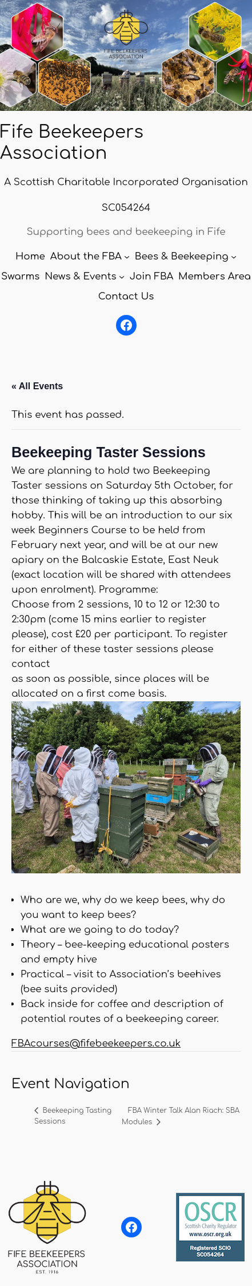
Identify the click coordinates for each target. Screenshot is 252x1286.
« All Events (37, 386)
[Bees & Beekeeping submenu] (234, 256)
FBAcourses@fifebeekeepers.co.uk (96, 1043)
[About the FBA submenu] (127, 256)
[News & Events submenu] (122, 276)
